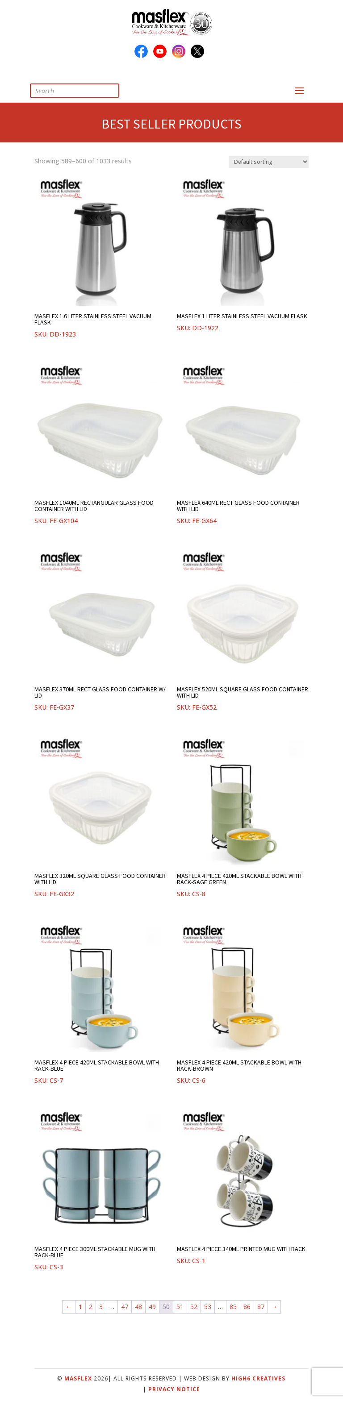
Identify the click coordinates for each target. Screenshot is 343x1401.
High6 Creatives (258, 1378)
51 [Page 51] (180, 1306)
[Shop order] (269, 162)
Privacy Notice (174, 1389)
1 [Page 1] (80, 1306)
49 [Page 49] (152, 1306)
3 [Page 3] (101, 1306)
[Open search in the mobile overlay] (81, 90)
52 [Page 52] (193, 1306)
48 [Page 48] (138, 1306)
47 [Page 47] (124, 1306)
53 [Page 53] (207, 1306)
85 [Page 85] (233, 1306)
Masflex (78, 1378)
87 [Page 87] (260, 1306)
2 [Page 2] (90, 1306)
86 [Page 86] (247, 1306)
